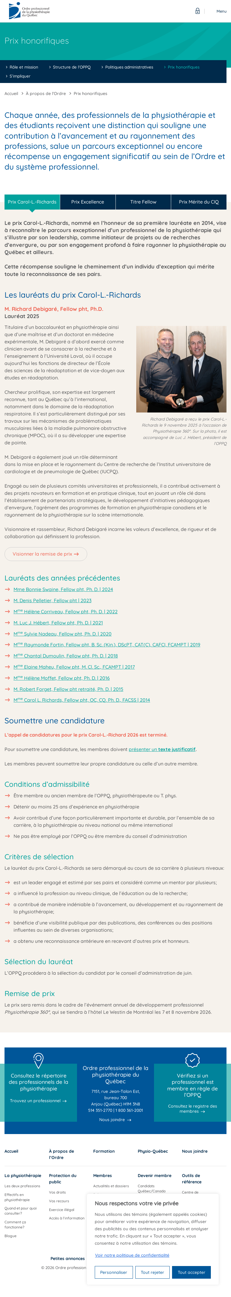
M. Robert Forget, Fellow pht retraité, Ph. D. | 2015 (68, 689)
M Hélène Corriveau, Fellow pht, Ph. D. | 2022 (66, 612)
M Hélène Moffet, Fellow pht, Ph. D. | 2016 (62, 678)
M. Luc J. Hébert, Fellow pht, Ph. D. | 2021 (58, 623)
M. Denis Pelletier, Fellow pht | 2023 (52, 600)
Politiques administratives (129, 66)
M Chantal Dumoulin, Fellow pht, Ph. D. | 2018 (66, 656)
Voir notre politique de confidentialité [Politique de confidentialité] (132, 1255)
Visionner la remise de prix (42, 554)
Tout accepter (191, 1272)
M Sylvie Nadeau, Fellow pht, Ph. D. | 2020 (63, 634)
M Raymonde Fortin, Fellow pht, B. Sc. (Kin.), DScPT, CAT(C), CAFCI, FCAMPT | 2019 (107, 645)
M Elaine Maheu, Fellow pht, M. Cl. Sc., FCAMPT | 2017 (74, 667)
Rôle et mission (24, 66)
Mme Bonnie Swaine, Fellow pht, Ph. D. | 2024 (63, 589)
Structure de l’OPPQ (72, 66)
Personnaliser (113, 1272)
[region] (153, 1239)
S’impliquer (20, 75)
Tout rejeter (152, 1272)
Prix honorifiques (183, 66)
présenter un (162, 749)
